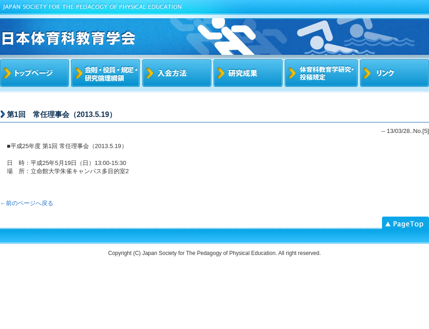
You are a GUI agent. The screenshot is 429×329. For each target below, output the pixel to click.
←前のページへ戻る (26, 203)
